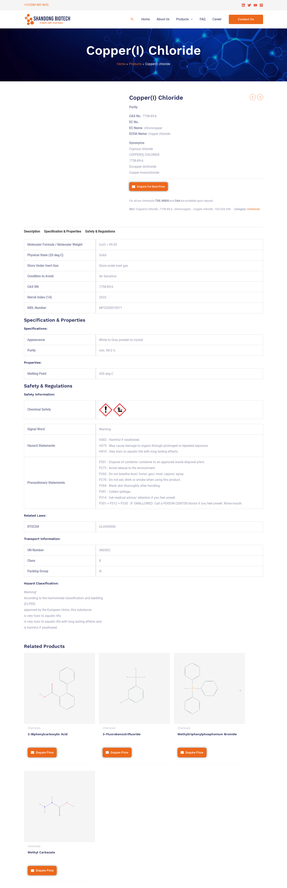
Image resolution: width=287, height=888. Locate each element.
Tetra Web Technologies (245, 880)
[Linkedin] (243, 5)
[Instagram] (261, 5)
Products (184, 19)
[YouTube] (255, 5)
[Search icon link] (135, 19)
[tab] (32, 231)
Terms (180, 880)
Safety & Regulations (100, 231)
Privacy (167, 880)
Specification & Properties (62, 231)
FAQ (203, 19)
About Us (164, 19)
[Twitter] (249, 5)
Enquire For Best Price (151, 186)
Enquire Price (45, 738)
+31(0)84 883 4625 (36, 5)
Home (148, 19)
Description (32, 231)
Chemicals (253, 209)
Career (217, 19)
